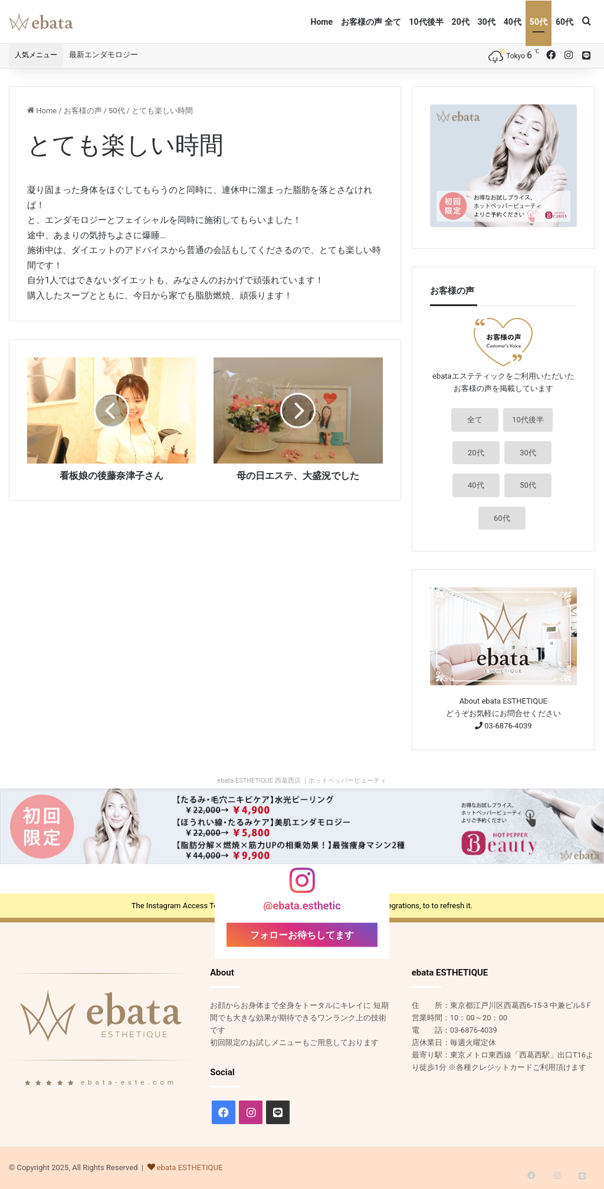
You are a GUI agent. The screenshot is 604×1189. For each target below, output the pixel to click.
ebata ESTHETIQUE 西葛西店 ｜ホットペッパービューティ (302, 780)
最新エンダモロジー (103, 54)
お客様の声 (83, 110)
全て (474, 419)
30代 (486, 22)
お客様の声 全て (371, 22)
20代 (461, 22)
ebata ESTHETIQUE (190, 1167)
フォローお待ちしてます (302, 934)
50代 (538, 22)
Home (322, 22)
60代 (564, 22)
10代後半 (426, 22)
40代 (512, 22)
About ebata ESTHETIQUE (503, 701)
